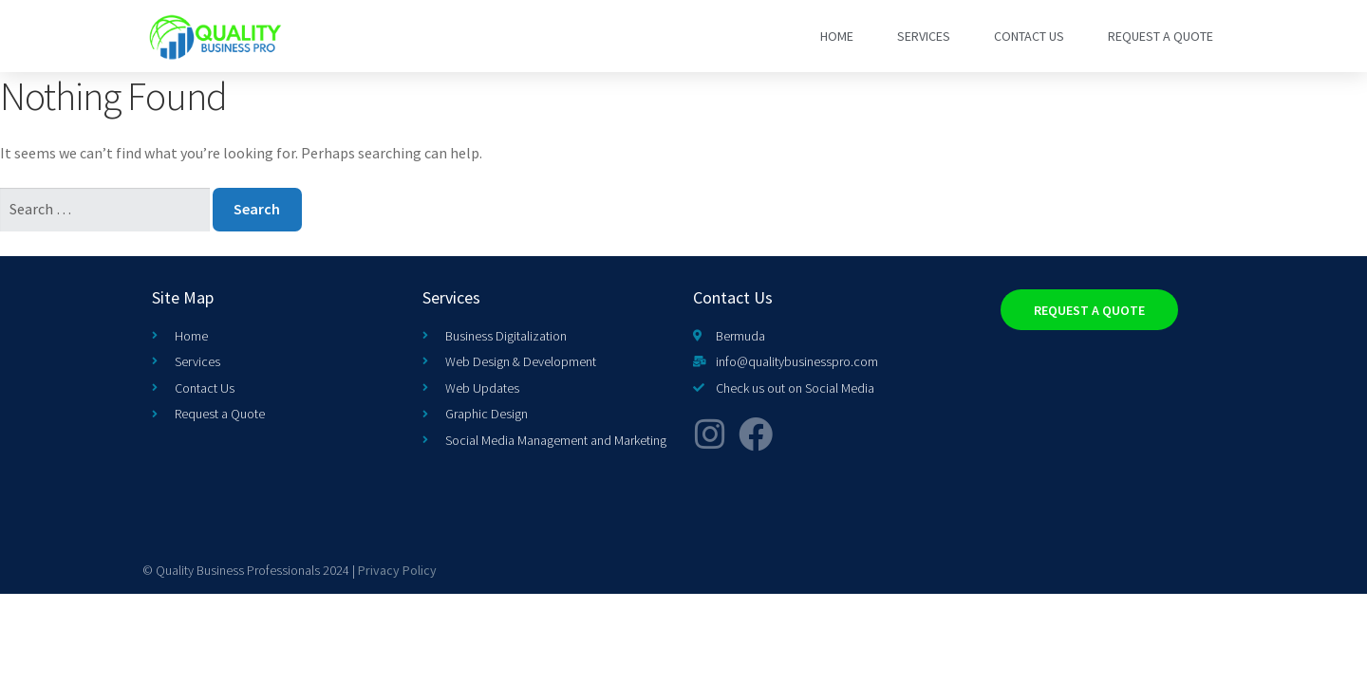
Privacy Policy (397, 570)
